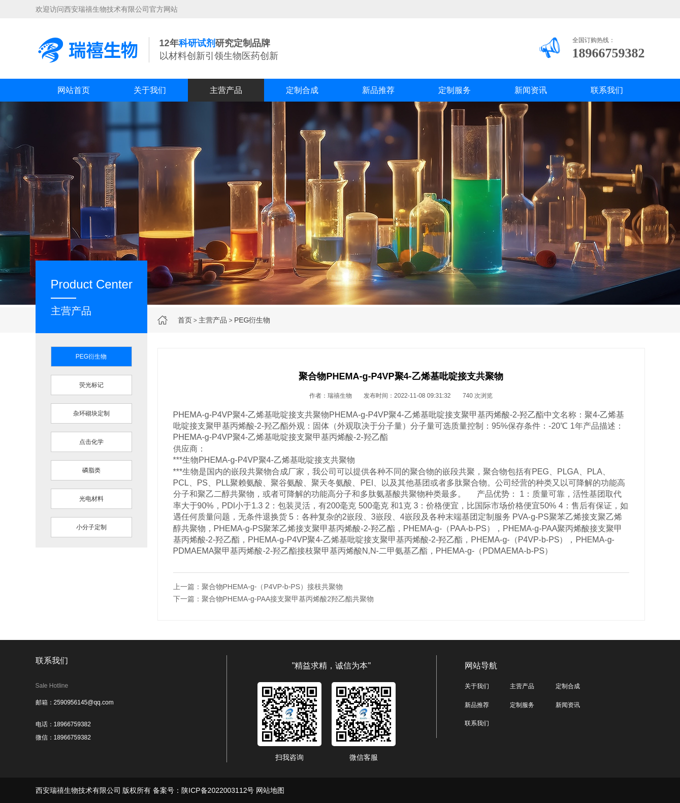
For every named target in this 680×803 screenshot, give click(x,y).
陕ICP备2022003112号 (217, 790)
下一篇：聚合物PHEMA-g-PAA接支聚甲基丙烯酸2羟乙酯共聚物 (273, 599)
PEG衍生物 (252, 320)
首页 (185, 320)
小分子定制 (91, 527)
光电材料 (91, 498)
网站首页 (73, 90)
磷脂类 (91, 470)
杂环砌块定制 (91, 413)
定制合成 (302, 90)
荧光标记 (91, 385)
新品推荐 (378, 90)
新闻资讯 (530, 90)
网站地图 (270, 790)
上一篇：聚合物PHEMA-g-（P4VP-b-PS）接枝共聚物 (258, 587)
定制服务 (454, 90)
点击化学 (91, 441)
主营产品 (226, 90)
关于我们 (150, 90)
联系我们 (607, 90)
